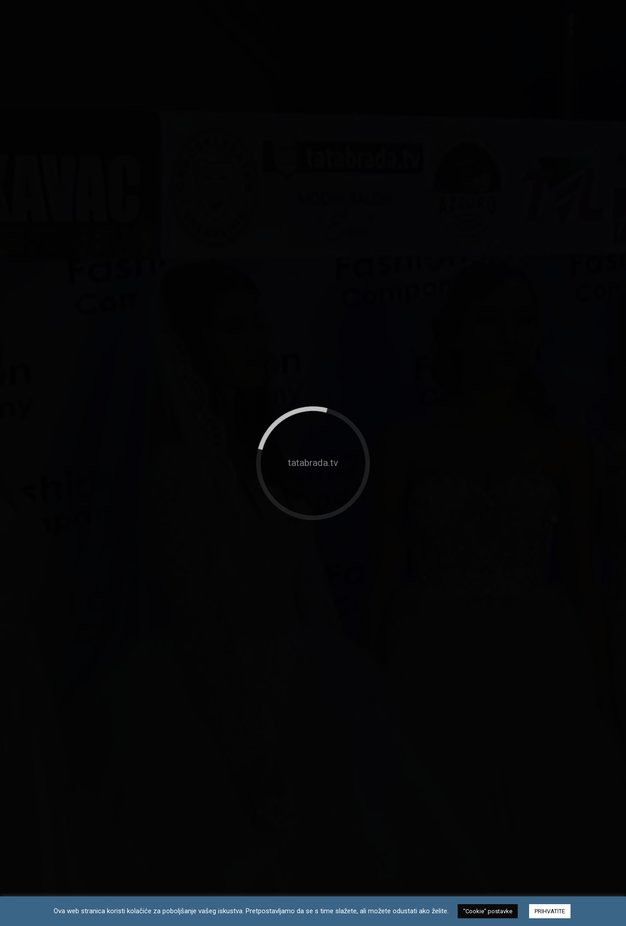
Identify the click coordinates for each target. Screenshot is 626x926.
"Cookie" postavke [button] (487, 911)
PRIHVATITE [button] (550, 911)
